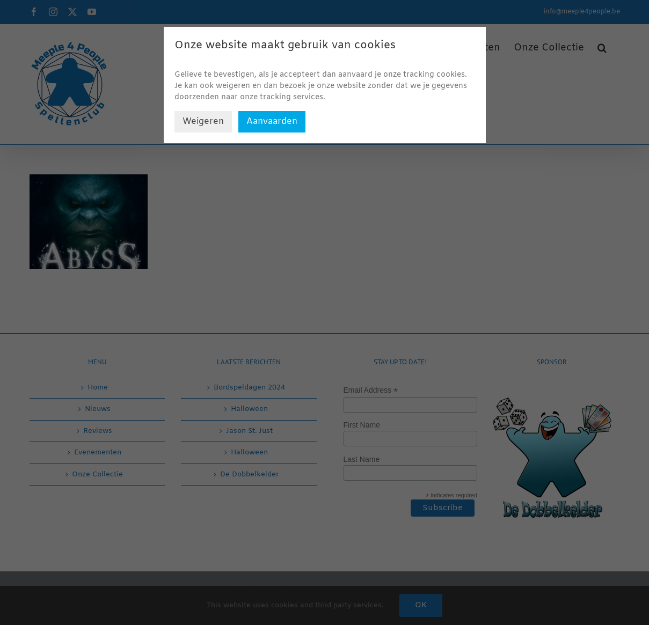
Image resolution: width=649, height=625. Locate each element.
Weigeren (203, 121)
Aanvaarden (271, 121)
